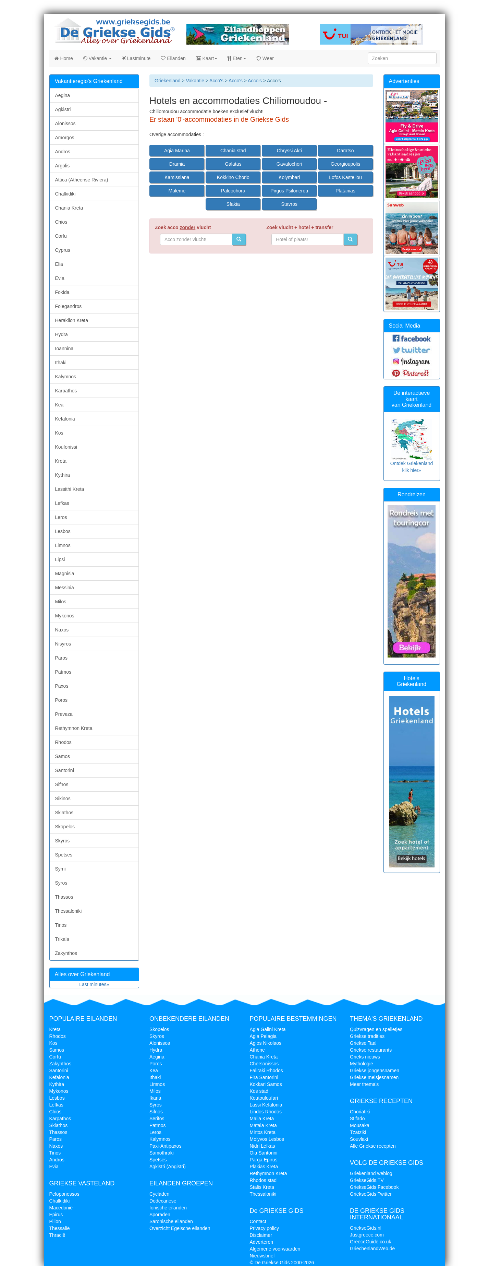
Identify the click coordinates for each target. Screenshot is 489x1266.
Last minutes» (94, 984)
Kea (59, 404)
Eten (237, 58)
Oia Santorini (264, 1153)
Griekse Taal (363, 1043)
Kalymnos (65, 376)
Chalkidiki (65, 194)
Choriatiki (360, 1111)
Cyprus (62, 250)
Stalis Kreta (262, 1187)
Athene (257, 1050)
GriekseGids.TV (367, 1180)
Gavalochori (289, 164)
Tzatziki (358, 1132)
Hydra (61, 334)
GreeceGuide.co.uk (370, 1241)
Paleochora (233, 190)
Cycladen (159, 1194)
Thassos (64, 897)
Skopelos (65, 826)
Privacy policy (264, 1228)
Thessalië (59, 1228)
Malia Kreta (262, 1118)
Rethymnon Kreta (74, 728)
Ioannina (64, 348)
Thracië (57, 1235)
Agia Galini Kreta (268, 1029)
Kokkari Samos (266, 1084)
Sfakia (233, 204)
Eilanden (173, 58)
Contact (258, 1221)
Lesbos (63, 531)
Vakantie (97, 58)
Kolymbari (289, 177)
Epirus (56, 1214)
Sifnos (62, 784)
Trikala (62, 939)
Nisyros (63, 644)
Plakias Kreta (264, 1166)
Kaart (206, 58)
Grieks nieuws (365, 1057)
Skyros (62, 840)
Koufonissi (66, 447)
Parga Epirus (264, 1159)
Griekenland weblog (371, 1173)
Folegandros (68, 306)
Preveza (64, 714)
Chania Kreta (69, 208)
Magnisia (64, 573)
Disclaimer (261, 1235)
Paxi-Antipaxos (165, 1146)
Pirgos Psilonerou (289, 190)
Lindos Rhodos (266, 1111)
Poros (61, 700)
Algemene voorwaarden (275, 1249)
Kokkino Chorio (233, 177)
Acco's (216, 80)
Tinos (61, 925)
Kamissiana (176, 177)
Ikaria (155, 1098)
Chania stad (233, 150)
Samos (62, 756)
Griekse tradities (367, 1036)
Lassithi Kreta (69, 489)
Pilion (55, 1221)
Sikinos (63, 798)
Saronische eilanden (171, 1221)
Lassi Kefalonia (266, 1105)
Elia (59, 264)
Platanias (345, 190)
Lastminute (136, 58)
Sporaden (159, 1214)
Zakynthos (66, 953)
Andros (62, 151)
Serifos (156, 1118)
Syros (61, 883)
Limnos (63, 545)
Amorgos (64, 137)
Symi (60, 869)
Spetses (64, 854)
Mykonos (64, 615)
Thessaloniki (68, 911)
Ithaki (60, 362)
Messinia (64, 587)
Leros (61, 517)
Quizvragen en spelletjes (376, 1029)
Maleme (177, 190)
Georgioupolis (345, 164)
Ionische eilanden (168, 1207)
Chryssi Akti (289, 150)
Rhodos (63, 742)
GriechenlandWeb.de (372, 1248)
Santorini (64, 770)
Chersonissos (264, 1063)
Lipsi (60, 559)
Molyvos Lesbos (267, 1139)
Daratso (345, 150)
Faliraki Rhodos (266, 1070)
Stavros (289, 204)
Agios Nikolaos (266, 1043)
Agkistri (63, 109)
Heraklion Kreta (71, 320)
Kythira (62, 475)
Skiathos (64, 812)
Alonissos (65, 123)
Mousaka (359, 1125)
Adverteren (261, 1242)
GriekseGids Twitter (371, 1194)
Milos (60, 601)
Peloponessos (64, 1194)
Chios (61, 222)
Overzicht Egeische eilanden (179, 1228)
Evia (59, 278)
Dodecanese (162, 1201)
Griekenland (168, 80)
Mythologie (361, 1063)
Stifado (357, 1118)
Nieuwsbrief (262, 1255)
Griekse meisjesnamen (374, 1077)
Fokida (62, 292)
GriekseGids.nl (365, 1228)
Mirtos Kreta (263, 1132)
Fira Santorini (264, 1077)
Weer (265, 58)
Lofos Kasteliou (345, 177)
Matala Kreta (263, 1125)
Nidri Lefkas (262, 1146)
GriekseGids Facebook (374, 1187)
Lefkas (62, 503)
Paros (61, 658)
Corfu (61, 236)
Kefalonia (65, 419)
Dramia (177, 164)
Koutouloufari (264, 1098)
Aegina (62, 95)
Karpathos (66, 390)
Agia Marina (177, 150)
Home (63, 58)
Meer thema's (364, 1084)
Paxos (62, 686)
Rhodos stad (263, 1180)
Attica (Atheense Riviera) (81, 179)
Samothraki (161, 1153)
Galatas (233, 164)
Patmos (63, 672)
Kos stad (259, 1091)
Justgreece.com (367, 1235)
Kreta (60, 461)
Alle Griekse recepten (373, 1146)
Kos (59, 433)
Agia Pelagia (263, 1036)
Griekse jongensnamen (374, 1070)
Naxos (62, 629)
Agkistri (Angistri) (167, 1166)
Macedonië (61, 1207)
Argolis (62, 165)
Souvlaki (359, 1139)
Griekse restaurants (371, 1050)
